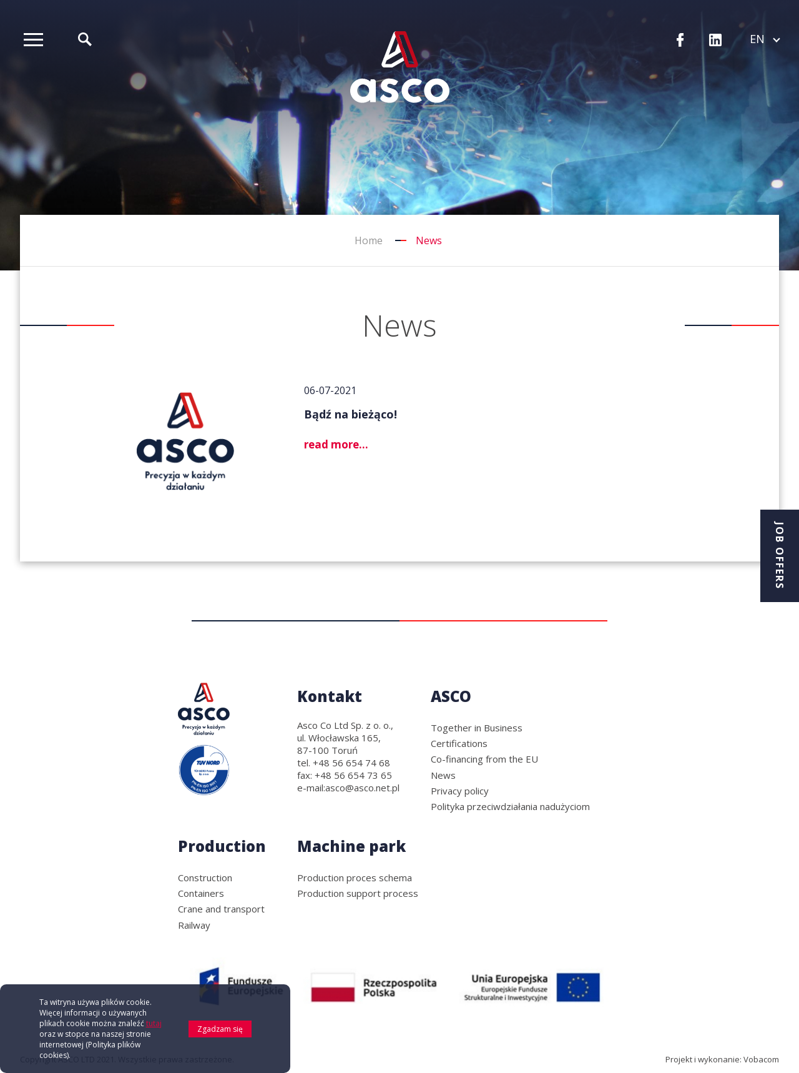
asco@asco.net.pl (362, 787)
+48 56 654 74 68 (351, 762)
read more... (336, 444)
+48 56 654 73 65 (353, 775)
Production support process (357, 893)
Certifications (459, 743)
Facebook (680, 41)
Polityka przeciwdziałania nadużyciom (510, 806)
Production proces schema (354, 877)
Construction (205, 877)
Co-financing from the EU (484, 759)
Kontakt (329, 696)
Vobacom (761, 1059)
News (443, 775)
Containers (201, 893)
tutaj (154, 1026)
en (764, 38)
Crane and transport (221, 908)
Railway (194, 925)
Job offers (780, 556)
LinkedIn (715, 41)
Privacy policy (460, 790)
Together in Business (476, 727)
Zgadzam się (220, 1032)
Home (369, 240)
